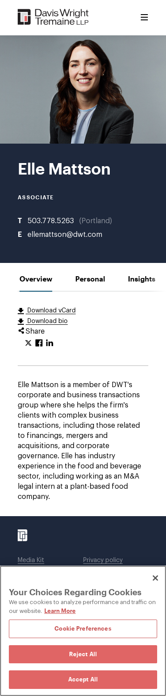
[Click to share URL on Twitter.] (28, 343)
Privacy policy (103, 560)
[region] (83, 631)
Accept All (83, 679)
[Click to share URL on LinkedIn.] (49, 343)
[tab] (35, 279)
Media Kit (31, 560)
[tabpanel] (83, 404)
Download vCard (51, 311)
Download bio (47, 321)
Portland (95, 220)
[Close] (155, 578)
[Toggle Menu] (144, 17)
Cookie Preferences (82, 628)
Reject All (83, 654)
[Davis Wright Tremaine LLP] (53, 17)
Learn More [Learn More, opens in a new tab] (60, 610)
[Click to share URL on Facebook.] (38, 343)
